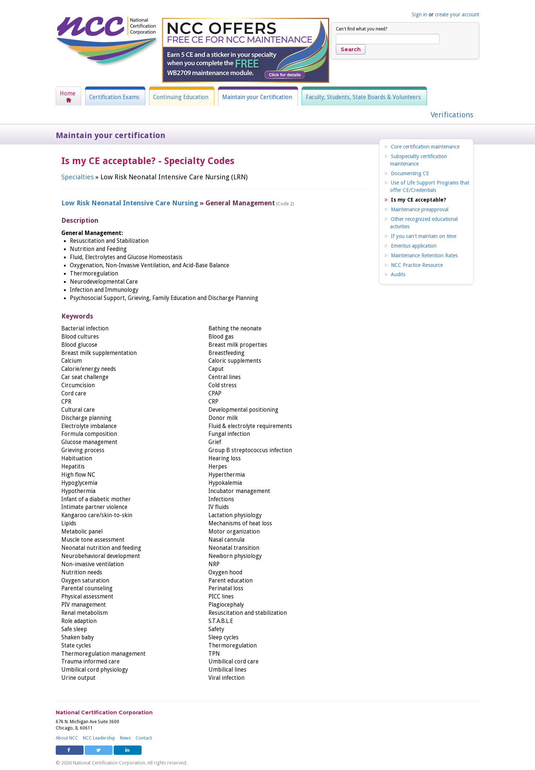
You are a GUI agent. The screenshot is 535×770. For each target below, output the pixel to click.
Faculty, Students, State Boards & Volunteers (363, 97)
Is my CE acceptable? (418, 200)
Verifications (452, 114)
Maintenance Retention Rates (424, 255)
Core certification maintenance (425, 147)
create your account (457, 14)
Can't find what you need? (361, 29)
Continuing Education (180, 97)
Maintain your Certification (257, 97)
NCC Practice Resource (417, 265)
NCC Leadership (99, 738)
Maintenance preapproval (419, 209)
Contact (144, 738)
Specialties (77, 177)
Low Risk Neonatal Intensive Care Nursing (129, 203)
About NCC (67, 738)
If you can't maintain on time (423, 236)
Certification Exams (114, 97)
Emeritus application (414, 246)
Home (67, 93)
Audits (398, 274)
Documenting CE (410, 173)
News (125, 738)
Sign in (419, 14)
